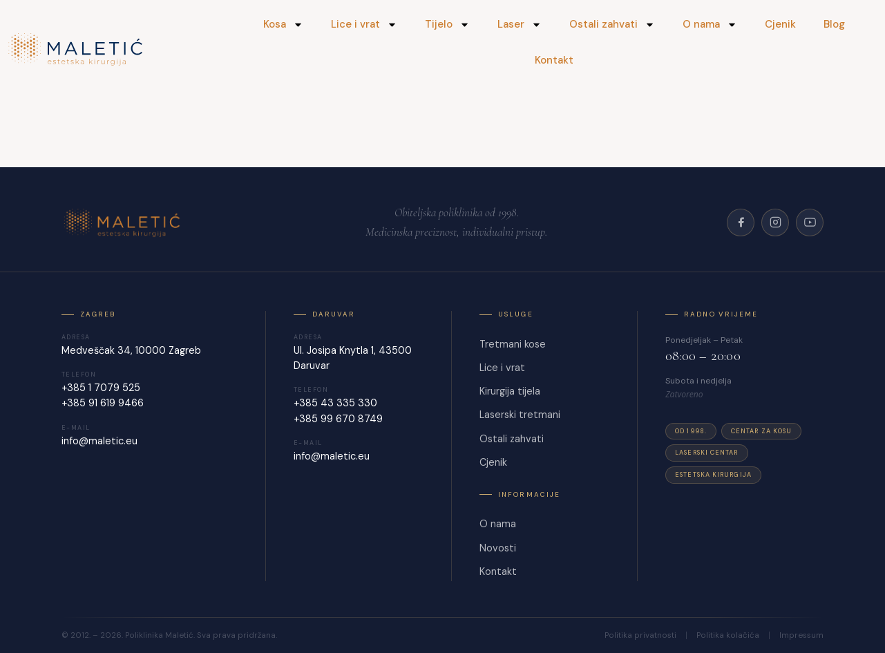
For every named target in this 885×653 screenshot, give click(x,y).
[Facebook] (740, 222)
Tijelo (447, 24)
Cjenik (780, 24)
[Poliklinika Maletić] (124, 222)
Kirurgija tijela (509, 391)
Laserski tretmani (519, 414)
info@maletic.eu (99, 441)
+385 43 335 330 (335, 403)
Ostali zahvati (612, 24)
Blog (834, 24)
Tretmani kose (512, 344)
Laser (519, 24)
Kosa (283, 24)
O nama (710, 24)
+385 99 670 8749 (338, 419)
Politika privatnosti (640, 636)
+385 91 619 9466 (102, 403)
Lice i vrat (364, 24)
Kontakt (554, 60)
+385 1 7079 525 (100, 387)
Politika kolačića (727, 636)
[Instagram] (775, 222)
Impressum (801, 636)
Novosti (497, 548)
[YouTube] (810, 222)
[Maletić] (111, 49)
